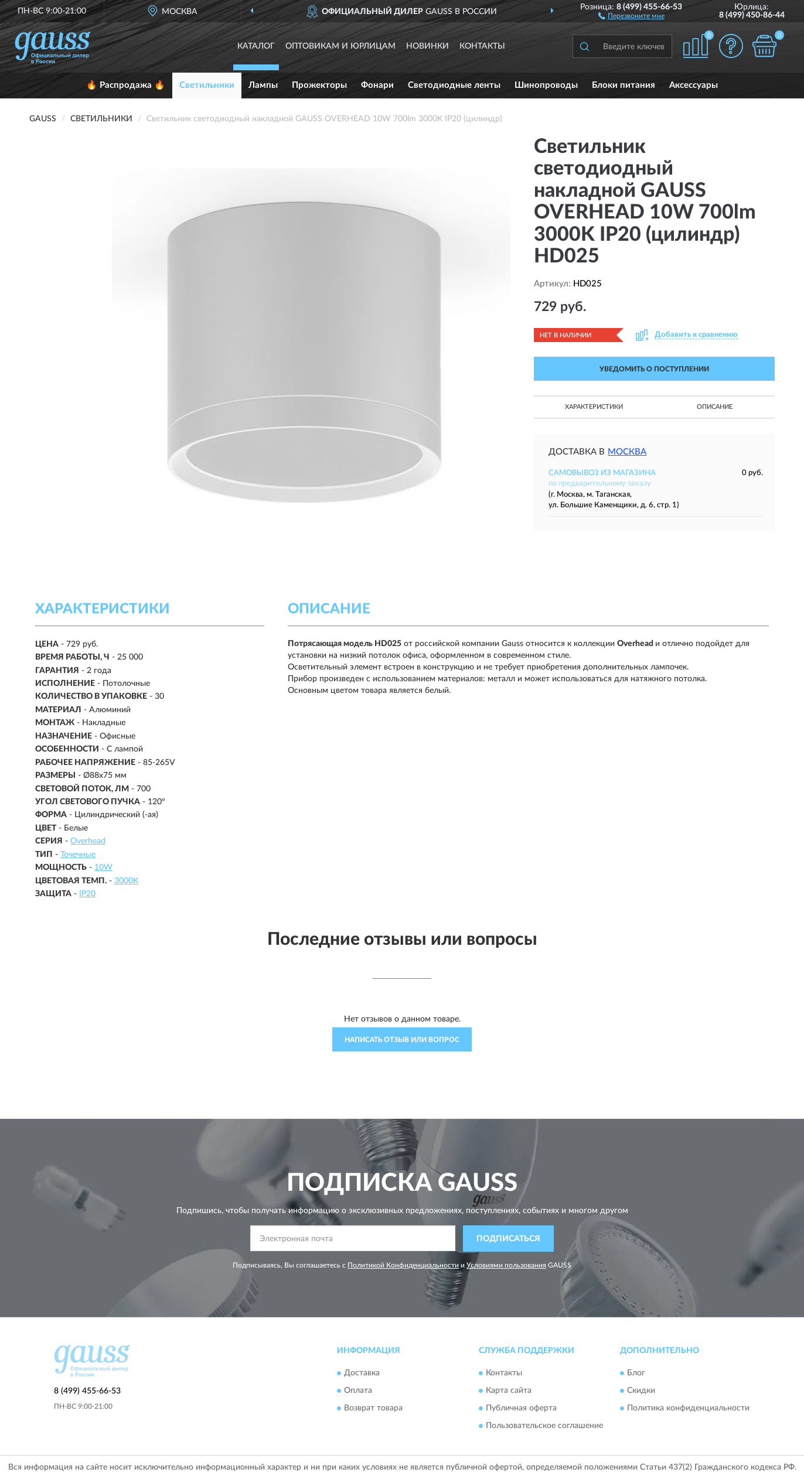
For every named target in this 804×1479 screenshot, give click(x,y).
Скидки (641, 1391)
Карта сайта (509, 1391)
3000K (126, 881)
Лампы (263, 85)
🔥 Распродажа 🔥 (125, 85)
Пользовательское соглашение (544, 1426)
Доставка (362, 1373)
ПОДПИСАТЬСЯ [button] (508, 1239)
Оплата (358, 1391)
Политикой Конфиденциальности (403, 1265)
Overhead (87, 841)
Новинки (427, 46)
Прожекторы (319, 85)
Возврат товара (373, 1409)
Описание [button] (715, 407)
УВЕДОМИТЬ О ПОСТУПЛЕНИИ (654, 369)
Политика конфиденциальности (688, 1409)
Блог (636, 1373)
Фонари (377, 85)
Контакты (482, 46)
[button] (631, 15)
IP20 (87, 894)
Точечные (78, 854)
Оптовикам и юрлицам (340, 46)
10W (103, 867)
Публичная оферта (521, 1409)
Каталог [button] (256, 46)
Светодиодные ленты (454, 85)
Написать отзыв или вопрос (402, 1039)
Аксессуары (693, 85)
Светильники (206, 85)
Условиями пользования (506, 1265)
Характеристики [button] (594, 407)
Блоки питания (623, 85)
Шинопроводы (546, 85)
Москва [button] (627, 452)
